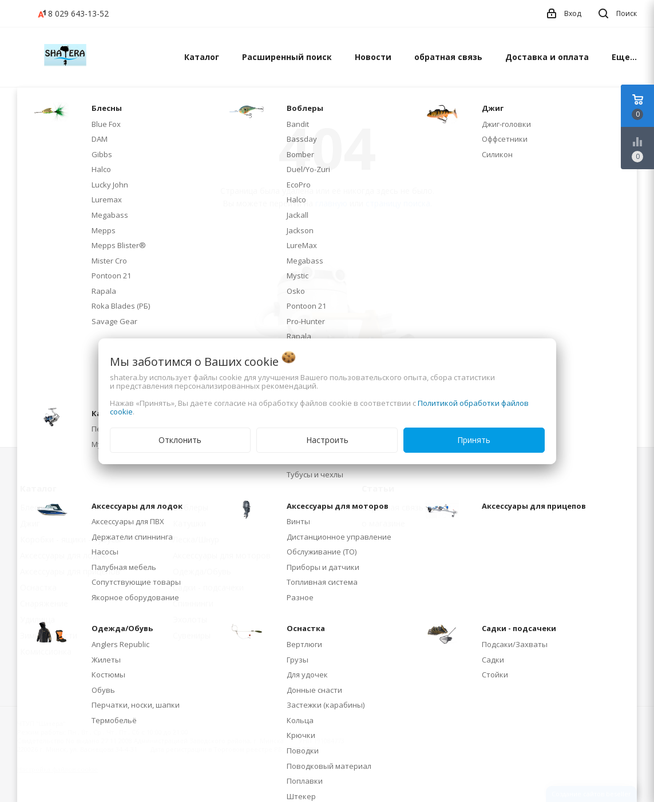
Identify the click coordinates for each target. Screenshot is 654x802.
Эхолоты (190, 619)
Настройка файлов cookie (57, 769)
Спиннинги (193, 603)
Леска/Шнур (196, 539)
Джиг (30, 523)
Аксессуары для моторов (222, 555)
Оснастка (38, 587)
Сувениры (192, 635)
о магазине (383, 523)
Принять (473, 439)
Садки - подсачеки (208, 587)
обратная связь (448, 56)
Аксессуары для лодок (63, 555)
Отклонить (179, 439)
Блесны (34, 507)
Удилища (37, 619)
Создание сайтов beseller (591, 793)
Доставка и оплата (547, 56)
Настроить (327, 439)
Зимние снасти (48, 635)
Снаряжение (44, 603)
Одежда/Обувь (202, 571)
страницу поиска (398, 203)
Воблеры (190, 507)
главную (331, 203)
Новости (373, 56)
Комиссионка (46, 651)
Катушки (189, 523)
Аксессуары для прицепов (70, 571)
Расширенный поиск (287, 56)
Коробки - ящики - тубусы (70, 539)
